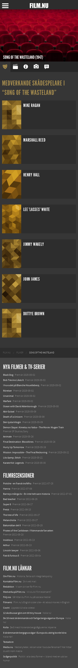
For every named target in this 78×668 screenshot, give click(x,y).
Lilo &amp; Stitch (12, 457)
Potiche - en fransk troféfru (17, 483)
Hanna (6, 488)
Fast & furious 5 (11, 555)
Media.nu (8, 647)
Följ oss (7, 597)
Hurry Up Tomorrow (13, 447)
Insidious (8, 540)
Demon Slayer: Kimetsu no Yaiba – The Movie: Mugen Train (33, 427)
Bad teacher (9, 499)
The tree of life (10, 515)
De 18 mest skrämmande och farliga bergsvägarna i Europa (33, 618)
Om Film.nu (9, 576)
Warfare (7, 401)
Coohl (6, 607)
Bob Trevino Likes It (13, 380)
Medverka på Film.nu (14, 591)
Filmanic (7, 602)
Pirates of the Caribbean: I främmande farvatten (28, 530)
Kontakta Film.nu (12, 581)
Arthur (6, 545)
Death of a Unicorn (13, 416)
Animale (7, 436)
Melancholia (9, 520)
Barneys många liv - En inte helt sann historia (26, 493)
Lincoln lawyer (11, 550)
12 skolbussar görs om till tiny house (22, 612)
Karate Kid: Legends (13, 462)
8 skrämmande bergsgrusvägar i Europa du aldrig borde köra (34, 632)
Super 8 (7, 504)
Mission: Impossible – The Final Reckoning (25, 452)
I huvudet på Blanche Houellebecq (21, 385)
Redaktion (8, 586)
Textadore (8, 641)
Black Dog (8, 374)
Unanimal (8, 395)
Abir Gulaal (8, 411)
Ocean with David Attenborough (20, 406)
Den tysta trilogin (12, 422)
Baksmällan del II (12, 525)
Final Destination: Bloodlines (18, 441)
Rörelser (7, 390)
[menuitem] (7, 353)
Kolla (6, 627)
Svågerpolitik (10, 656)
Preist (6, 509)
